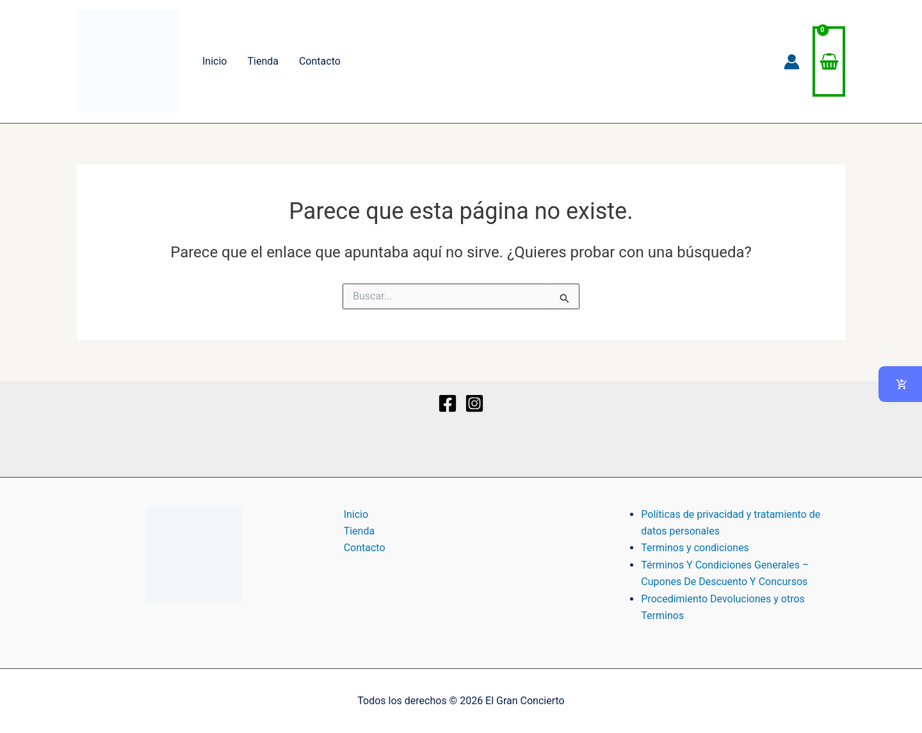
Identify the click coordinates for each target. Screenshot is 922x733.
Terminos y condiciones (695, 548)
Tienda (262, 61)
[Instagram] (474, 403)
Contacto (320, 61)
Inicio (214, 61)
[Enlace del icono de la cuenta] (792, 62)
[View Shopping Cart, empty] (829, 61)
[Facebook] (447, 403)
